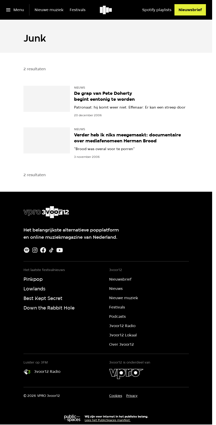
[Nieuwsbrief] (190, 10)
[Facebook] (43, 250)
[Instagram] (35, 250)
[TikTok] (51, 250)
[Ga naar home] (106, 10)
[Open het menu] (15, 10)
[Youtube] (60, 250)
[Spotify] (26, 250)
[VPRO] (126, 374)
